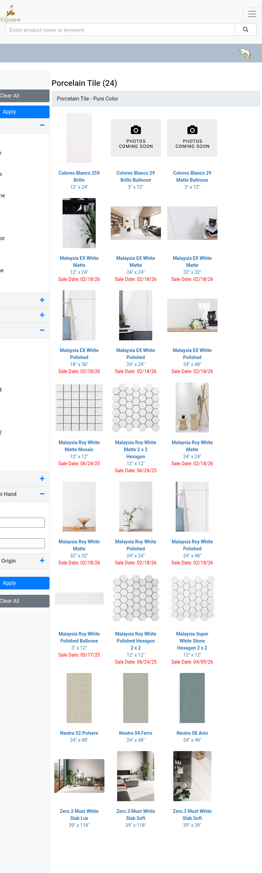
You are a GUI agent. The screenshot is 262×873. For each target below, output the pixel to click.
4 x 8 (13, 400)
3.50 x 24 (18, 390)
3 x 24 (15, 379)
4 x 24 (15, 422)
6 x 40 (15, 465)
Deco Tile (19, 174)
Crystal (16, 163)
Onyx (13, 227)
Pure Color (20, 238)
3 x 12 (15, 368)
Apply (40, 112)
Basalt (15, 142)
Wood (14, 281)
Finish (40, 300)
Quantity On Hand (40, 494)
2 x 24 (15, 358)
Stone (14, 249)
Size (40, 330)
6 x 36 (15, 454)
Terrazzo (18, 259)
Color (40, 479)
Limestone (20, 195)
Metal (14, 217)
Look (40, 125)
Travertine (19, 270)
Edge (40, 315)
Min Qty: (14, 511)
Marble (16, 206)
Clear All (40, 96)
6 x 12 (15, 443)
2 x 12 (15, 347)
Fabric (15, 185)
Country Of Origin (40, 561)
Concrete (18, 153)
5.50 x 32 (18, 432)
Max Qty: (15, 531)
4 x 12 (15, 411)
